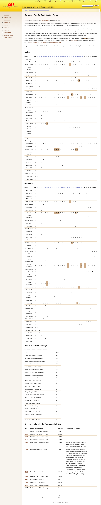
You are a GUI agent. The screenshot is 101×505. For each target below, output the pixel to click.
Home (26, 10)
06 (67, 56)
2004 (26, 472)
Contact (91, 2)
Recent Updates (8, 37)
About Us (6, 25)
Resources (6, 30)
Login (84, 2)
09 (62, 56)
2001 (26, 479)
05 (69, 56)
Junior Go (6, 27)
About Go (6, 15)
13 (54, 56)
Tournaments (7, 20)
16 (48, 56)
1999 (26, 485)
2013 (26, 434)
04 (71, 56)
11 (58, 56)
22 (41, 56)
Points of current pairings (36, 346)
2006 (26, 442)
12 (56, 56)
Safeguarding (7, 32)
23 (39, 56)
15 (50, 56)
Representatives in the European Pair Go (43, 424)
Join (80, 2)
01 (77, 56)
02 (75, 56)
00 (79, 56)
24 (37, 56)
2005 (26, 449)
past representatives (55, 42)
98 (82, 56)
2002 (26, 476)
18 (45, 56)
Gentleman (74, 40)
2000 (26, 482)
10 (60, 56)
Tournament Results (60, 2)
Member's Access (8, 35)
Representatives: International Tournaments (39, 10)
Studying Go (7, 22)
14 (52, 56)
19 (43, 56)
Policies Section (46, 20)
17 (47, 56)
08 (64, 56)
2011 (26, 439)
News (45, 2)
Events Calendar (72, 2)
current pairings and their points (38, 42)
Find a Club (38, 2)
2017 (26, 431)
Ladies (66, 40)
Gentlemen (29, 183)
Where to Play (7, 17)
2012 (26, 436)
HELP (96, 2)
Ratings (51, 2)
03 (73, 56)
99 (81, 56)
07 (66, 56)
